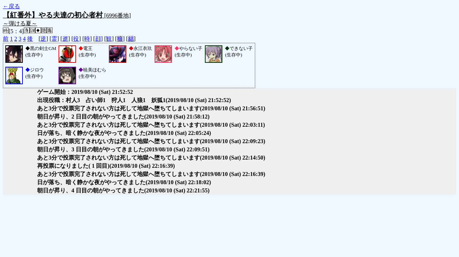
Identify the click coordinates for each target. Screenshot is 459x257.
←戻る (11, 6)
